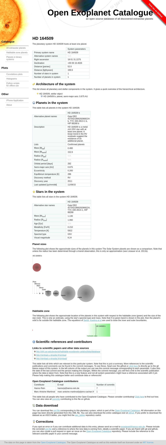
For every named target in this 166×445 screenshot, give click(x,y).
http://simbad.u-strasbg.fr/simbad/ (51, 359)
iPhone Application (14, 100)
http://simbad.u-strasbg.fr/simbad (51, 355)
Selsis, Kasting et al (93, 320)
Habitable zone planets (16, 52)
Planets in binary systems (14, 58)
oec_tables (80, 415)
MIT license (148, 442)
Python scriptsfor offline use (12, 84)
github (131, 413)
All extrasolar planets (16, 48)
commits (56, 399)
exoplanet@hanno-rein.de (133, 427)
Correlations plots (14, 74)
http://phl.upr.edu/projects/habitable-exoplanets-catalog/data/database (68, 351)
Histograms (11, 79)
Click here (139, 397)
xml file (56, 410)
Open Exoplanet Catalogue (100, 12)
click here (133, 366)
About (9, 105)
